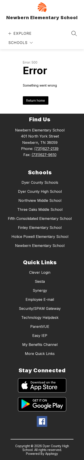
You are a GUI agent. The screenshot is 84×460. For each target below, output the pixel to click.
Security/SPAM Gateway (40, 308)
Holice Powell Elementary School (39, 236)
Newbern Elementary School (40, 245)
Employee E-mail (40, 299)
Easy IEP (39, 335)
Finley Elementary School (40, 227)
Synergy (40, 290)
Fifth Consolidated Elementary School (40, 218)
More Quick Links (40, 353)
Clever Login (39, 272)
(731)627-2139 (46, 148)
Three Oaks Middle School (39, 209)
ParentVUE (39, 326)
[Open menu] (19, 33)
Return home (35, 100)
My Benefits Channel (40, 344)
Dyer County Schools (40, 182)
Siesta (40, 281)
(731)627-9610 (44, 154)
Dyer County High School (40, 191)
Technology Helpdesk (39, 317)
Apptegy (51, 453)
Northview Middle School (39, 200)
